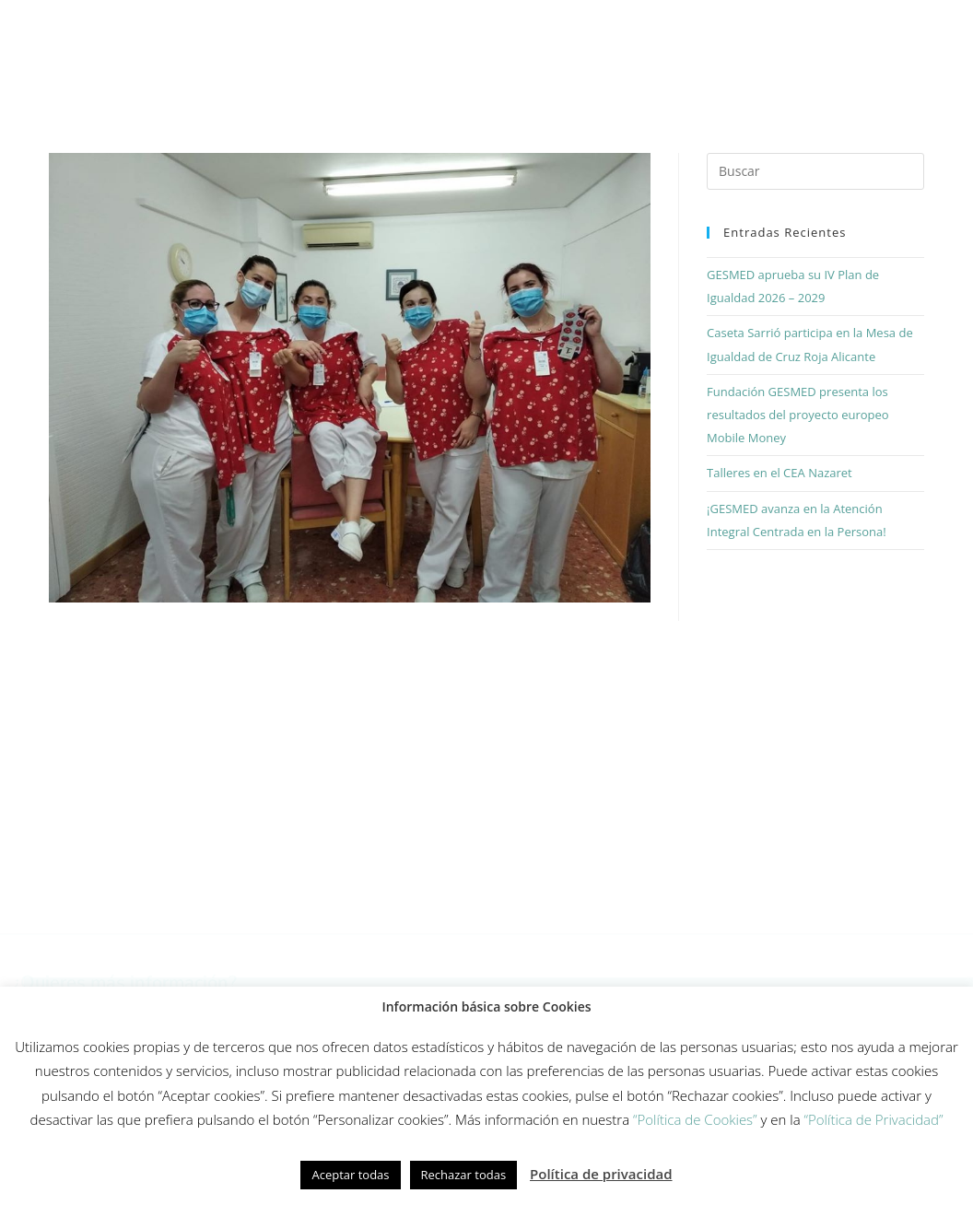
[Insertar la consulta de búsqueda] (815, 171)
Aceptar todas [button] (350, 1174)
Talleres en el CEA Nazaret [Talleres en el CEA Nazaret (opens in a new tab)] (779, 472)
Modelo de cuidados (403, 25)
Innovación (542, 25)
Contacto (554, 69)
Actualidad (888, 25)
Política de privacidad (601, 1173)
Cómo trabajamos (241, 25)
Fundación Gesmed (755, 25)
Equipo (637, 25)
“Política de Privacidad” (874, 1119)
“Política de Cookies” (695, 1119)
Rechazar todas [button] (464, 1174)
